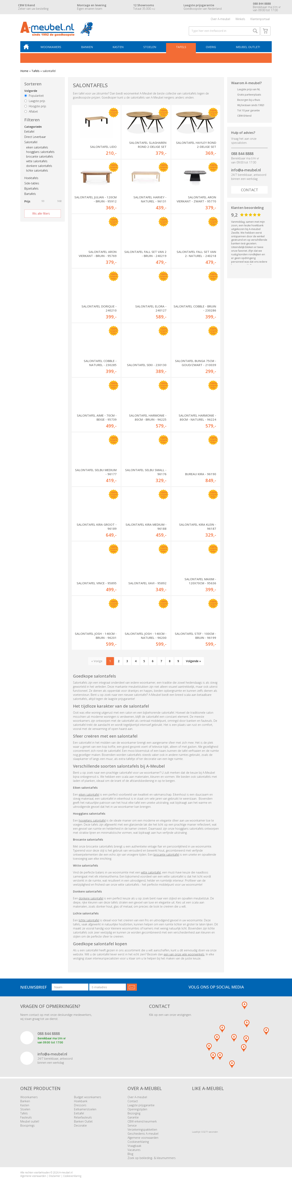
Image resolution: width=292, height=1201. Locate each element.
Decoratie (80, 1126)
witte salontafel (151, 873)
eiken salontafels (37, 148)
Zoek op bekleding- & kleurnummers (152, 1159)
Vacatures (134, 1151)
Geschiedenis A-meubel (143, 1135)
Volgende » (193, 662)
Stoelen (150, 48)
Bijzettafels (31, 189)
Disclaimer (54, 1177)
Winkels (240, 19)
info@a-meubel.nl (246, 171)
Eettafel (29, 132)
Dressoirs (80, 1106)
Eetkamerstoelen (85, 1110)
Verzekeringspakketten (142, 1130)
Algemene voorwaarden (143, 1139)
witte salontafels (36, 162)
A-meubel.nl (66, 1173)
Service (132, 1126)
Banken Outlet (83, 1122)
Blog (130, 1155)
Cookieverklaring (138, 1143)
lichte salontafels (37, 171)
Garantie (133, 1118)
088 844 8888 (242, 154)
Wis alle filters (41, 214)
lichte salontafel (89, 921)
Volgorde (30, 92)
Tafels (181, 48)
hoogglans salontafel (92, 821)
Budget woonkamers (87, 1098)
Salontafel (30, 143)
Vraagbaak (134, 1147)
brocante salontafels (39, 157)
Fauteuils (26, 1118)
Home (24, 72)
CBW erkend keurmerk (142, 1122)
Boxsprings (27, 1126)
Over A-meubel (220, 19)
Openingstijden (137, 1110)
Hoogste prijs (35, 107)
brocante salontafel (166, 855)
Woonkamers (51, 48)
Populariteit (34, 97)
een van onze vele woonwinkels (184, 955)
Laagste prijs (34, 102)
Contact (249, 190)
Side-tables (31, 184)
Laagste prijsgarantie (141, 1106)
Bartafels (30, 195)
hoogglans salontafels (40, 153)
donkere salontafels (39, 167)
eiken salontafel (89, 795)
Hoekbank (80, 1102)
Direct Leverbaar (35, 138)
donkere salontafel (91, 899)
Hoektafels (31, 179)
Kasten (118, 48)
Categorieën (33, 128)
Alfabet (31, 112)
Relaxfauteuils (83, 1118)
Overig (211, 48)
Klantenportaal (260, 19)
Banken (87, 48)
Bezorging (134, 1114)
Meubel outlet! (248, 48)
